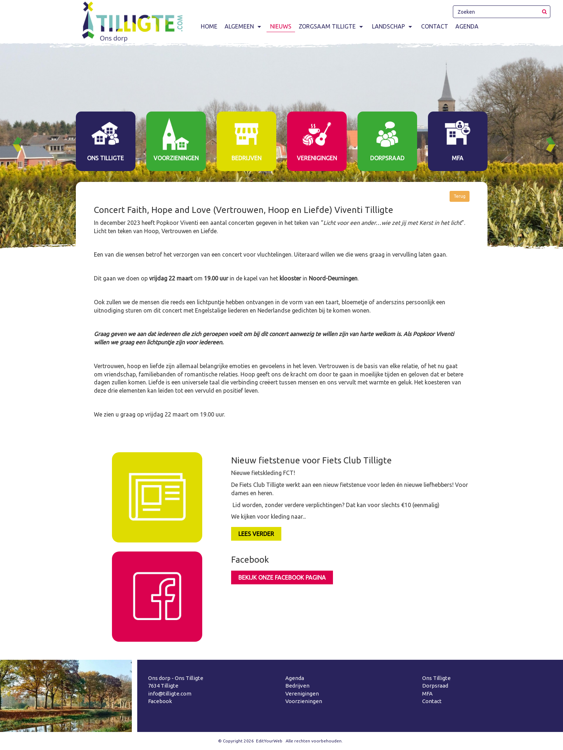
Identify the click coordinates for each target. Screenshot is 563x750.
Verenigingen (302, 693)
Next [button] (553, 144)
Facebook (160, 701)
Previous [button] (20, 144)
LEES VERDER (256, 534)
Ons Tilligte (436, 678)
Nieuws (280, 26)
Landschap (393, 26)
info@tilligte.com (169, 693)
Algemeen (244, 26)
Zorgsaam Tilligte (332, 26)
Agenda (466, 26)
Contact (434, 26)
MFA (427, 693)
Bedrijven (297, 686)
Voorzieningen (303, 701)
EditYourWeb (269, 740)
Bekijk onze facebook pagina (282, 577)
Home (209, 26)
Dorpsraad (435, 686)
